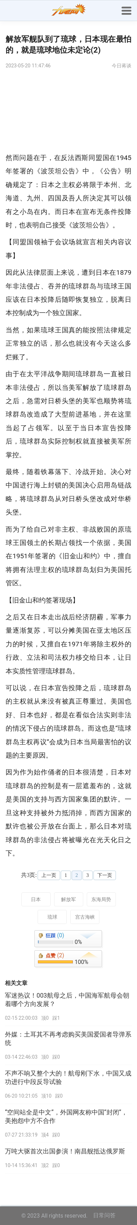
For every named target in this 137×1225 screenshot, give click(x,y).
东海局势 (101, 899)
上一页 (48, 875)
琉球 (52, 917)
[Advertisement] (68, 113)
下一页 (104, 875)
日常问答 (104, 1215)
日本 (36, 899)
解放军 (68, 899)
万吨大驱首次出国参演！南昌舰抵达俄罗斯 (65, 1151)
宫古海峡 (85, 917)
